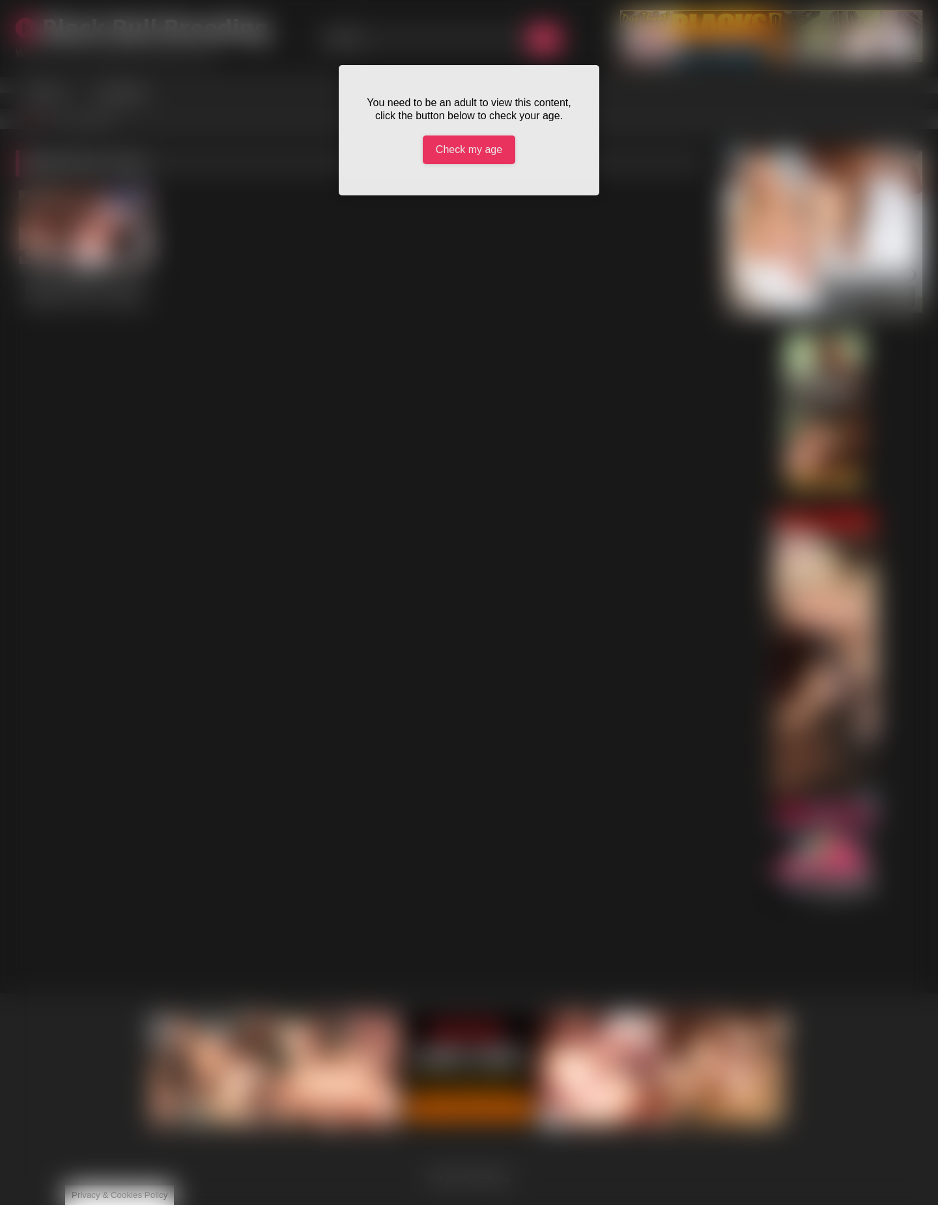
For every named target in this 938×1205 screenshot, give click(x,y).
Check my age (469, 149)
